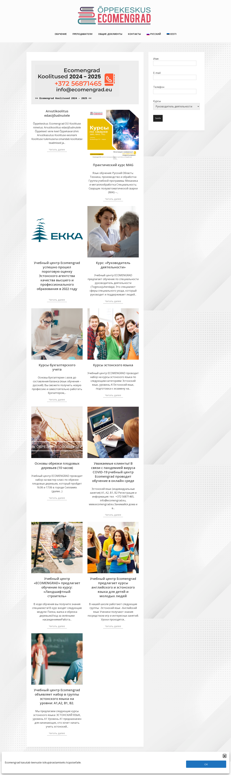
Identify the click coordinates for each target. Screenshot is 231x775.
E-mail (174, 75)
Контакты (134, 33)
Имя (174, 61)
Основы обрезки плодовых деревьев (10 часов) (57, 465)
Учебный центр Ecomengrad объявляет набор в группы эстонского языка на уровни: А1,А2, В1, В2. (57, 696)
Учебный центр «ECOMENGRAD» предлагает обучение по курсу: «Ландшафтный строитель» (57, 587)
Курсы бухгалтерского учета (57, 367)
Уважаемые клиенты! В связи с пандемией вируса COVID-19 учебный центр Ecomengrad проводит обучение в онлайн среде (113, 472)
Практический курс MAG (113, 165)
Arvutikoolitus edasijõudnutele (57, 113)
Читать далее (57, 149)
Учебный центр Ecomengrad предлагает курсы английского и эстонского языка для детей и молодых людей (113, 587)
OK (206, 764)
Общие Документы (110, 33)
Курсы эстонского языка (113, 365)
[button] (224, 755)
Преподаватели (82, 33)
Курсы (176, 104)
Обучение (61, 33)
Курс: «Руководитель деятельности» (113, 265)
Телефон (174, 89)
